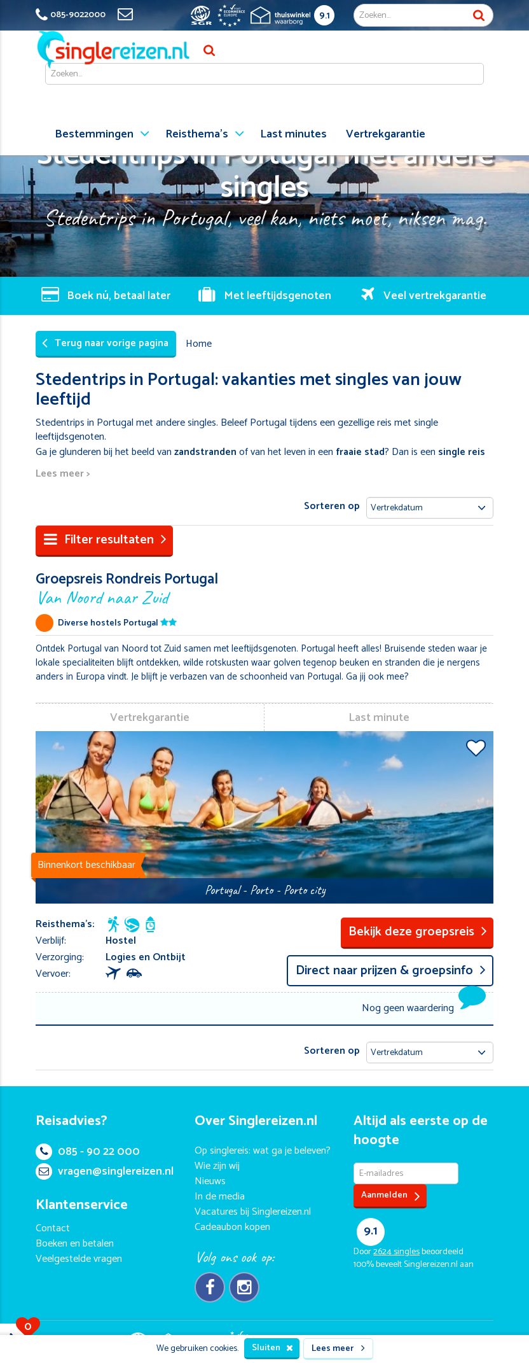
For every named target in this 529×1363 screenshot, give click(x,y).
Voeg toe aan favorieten (476, 747)
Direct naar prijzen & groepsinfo (391, 970)
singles (396, 1252)
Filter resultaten (105, 539)
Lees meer (338, 1348)
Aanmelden (390, 1196)
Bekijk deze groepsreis (417, 931)
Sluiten (272, 1348)
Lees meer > (63, 474)
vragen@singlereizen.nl (105, 1171)
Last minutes (293, 134)
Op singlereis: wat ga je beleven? (263, 1150)
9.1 (324, 16)
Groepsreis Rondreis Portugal (264, 588)
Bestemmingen (94, 134)
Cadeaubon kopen (232, 1227)
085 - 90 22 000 (88, 1151)
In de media (220, 1196)
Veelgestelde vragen (79, 1259)
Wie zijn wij (217, 1166)
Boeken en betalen (75, 1243)
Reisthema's (196, 134)
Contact (53, 1228)
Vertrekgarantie (385, 134)
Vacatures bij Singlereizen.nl (253, 1211)
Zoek (478, 15)
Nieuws (210, 1181)
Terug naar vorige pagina (105, 343)
